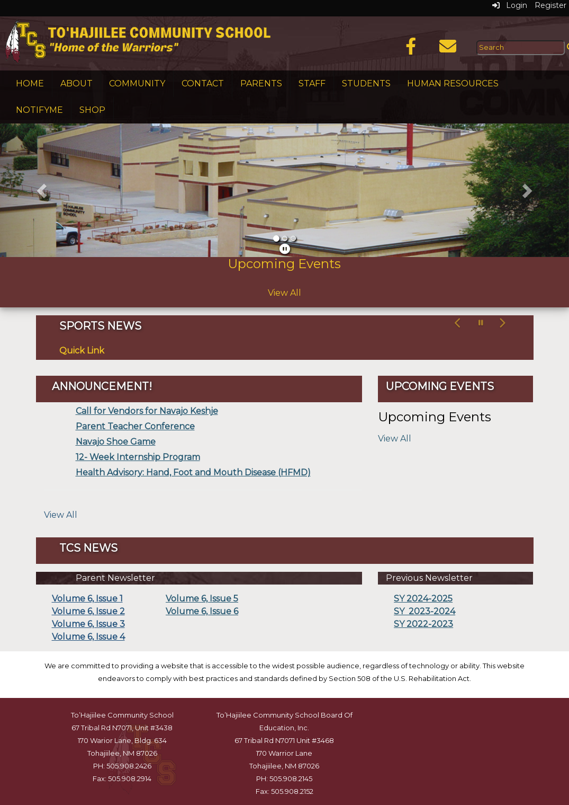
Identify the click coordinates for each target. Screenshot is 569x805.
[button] (42, 190)
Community (137, 83)
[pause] (284, 249)
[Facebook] (411, 50)
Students (366, 83)
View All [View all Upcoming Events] (284, 293)
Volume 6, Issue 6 (202, 611)
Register (550, 5)
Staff (312, 83)
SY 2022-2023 (423, 624)
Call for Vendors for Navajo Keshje (147, 411)
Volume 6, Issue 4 (88, 637)
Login (509, 5)
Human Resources (453, 83)
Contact (203, 83)
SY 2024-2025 (423, 599)
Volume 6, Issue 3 (88, 624)
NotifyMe (39, 110)
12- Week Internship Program (138, 457)
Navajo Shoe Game (116, 442)
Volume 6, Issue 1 (87, 599)
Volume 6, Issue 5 (202, 599)
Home (30, 83)
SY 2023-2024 (424, 611)
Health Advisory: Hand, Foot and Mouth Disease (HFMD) (193, 472)
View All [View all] (60, 515)
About (76, 83)
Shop (92, 110)
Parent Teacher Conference (135, 426)
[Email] (448, 50)
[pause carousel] (480, 323)
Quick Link (81, 351)
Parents (261, 83)
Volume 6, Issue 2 (88, 611)
